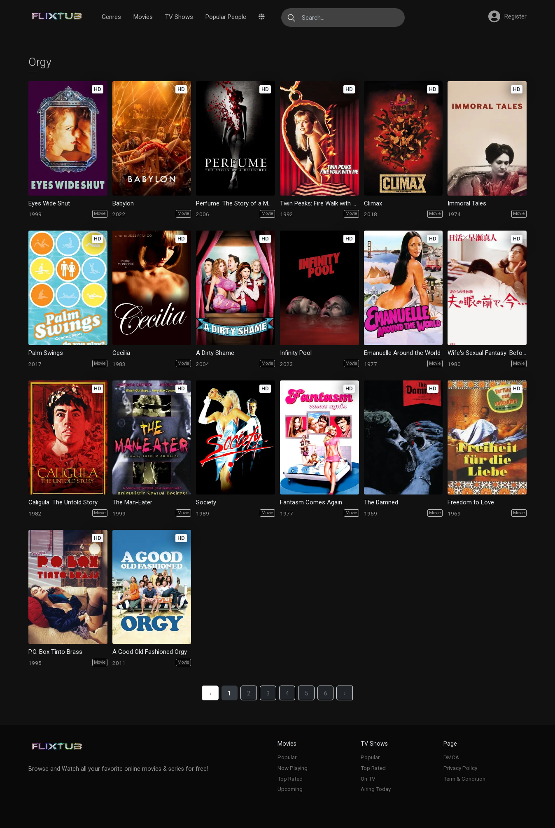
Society (206, 502)
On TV (368, 778)
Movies (143, 17)
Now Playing (293, 768)
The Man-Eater (132, 502)
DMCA (451, 757)
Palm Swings (45, 353)
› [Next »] (345, 693)
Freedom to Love (471, 502)
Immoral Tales (467, 203)
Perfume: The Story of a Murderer (235, 203)
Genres (111, 17)
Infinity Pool (296, 353)
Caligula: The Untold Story (63, 502)
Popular (287, 757)
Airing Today (376, 789)
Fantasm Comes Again (311, 502)
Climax (373, 203)
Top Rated (290, 778)
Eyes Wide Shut (49, 203)
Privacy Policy (460, 768)
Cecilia (121, 353)
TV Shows (179, 17)
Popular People (225, 17)
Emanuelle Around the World (402, 353)
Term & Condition (464, 778)
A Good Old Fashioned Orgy (149, 651)
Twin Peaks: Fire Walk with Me (319, 203)
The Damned (381, 502)
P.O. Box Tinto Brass (55, 651)
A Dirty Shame (215, 353)
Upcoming (290, 789)
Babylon (123, 203)
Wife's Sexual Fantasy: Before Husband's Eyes (487, 353)
